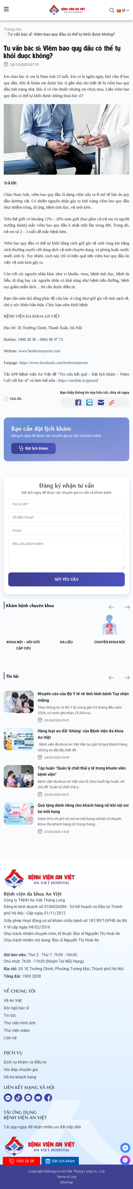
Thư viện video (17, 1030)
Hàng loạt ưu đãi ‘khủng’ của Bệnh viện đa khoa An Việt (81, 734)
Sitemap (66, 1182)
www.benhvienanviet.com (40, 351)
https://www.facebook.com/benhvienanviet (54, 363)
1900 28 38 (21, 1161)
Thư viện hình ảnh (20, 1023)
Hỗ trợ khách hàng (20, 1077)
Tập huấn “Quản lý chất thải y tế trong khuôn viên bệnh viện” (82, 771)
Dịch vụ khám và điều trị (25, 1062)
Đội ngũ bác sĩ (16, 1008)
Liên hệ (10, 1038)
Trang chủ (12, 29)
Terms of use (66, 1177)
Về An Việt (13, 1000)
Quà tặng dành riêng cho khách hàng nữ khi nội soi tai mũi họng (83, 808)
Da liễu (109, 642)
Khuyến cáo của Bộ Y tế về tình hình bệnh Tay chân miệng (83, 697)
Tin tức (10, 1015)
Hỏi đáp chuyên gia (21, 1069)
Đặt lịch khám (33, 448)
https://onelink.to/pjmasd (78, 380)
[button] (111, 607)
